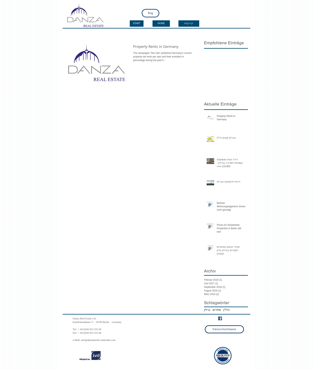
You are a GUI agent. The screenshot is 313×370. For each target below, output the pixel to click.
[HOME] (161, 23)
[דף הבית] (188, 23)
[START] (137, 23)
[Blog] (150, 13)
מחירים (217, 309)
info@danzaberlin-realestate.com (98, 339)
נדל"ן (226, 309)
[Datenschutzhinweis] (224, 329)
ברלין (207, 309)
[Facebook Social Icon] (220, 318)
